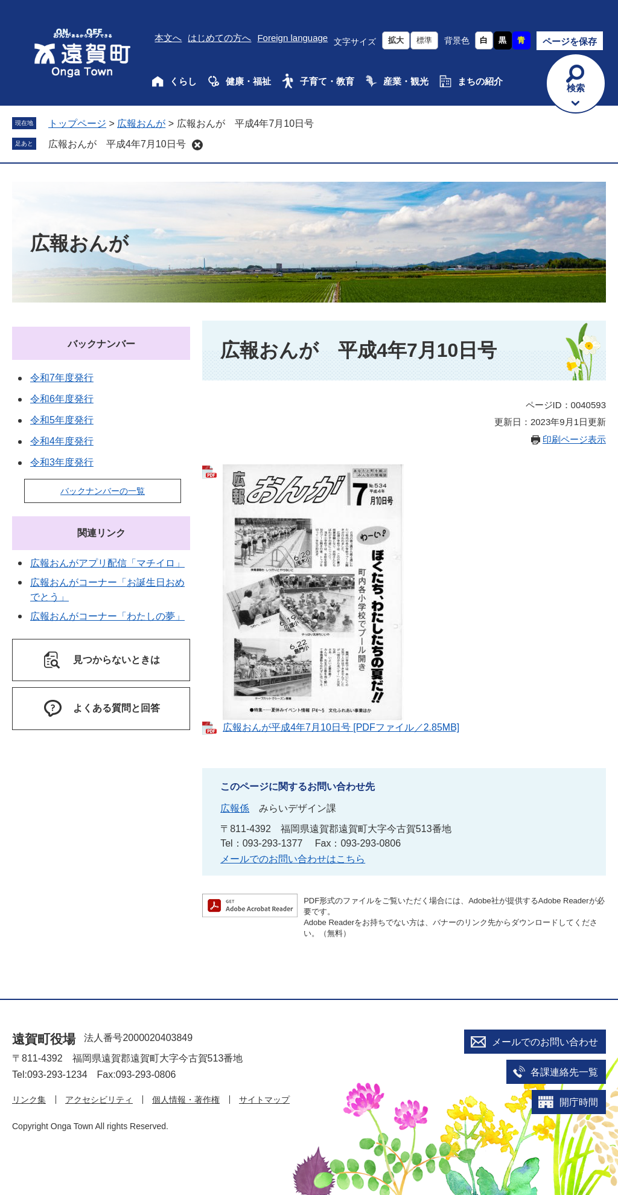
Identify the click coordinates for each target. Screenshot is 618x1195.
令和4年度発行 (62, 441)
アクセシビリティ (99, 1099)
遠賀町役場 (43, 1039)
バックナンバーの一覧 (102, 491)
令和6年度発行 (62, 399)
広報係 (234, 808)
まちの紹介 (480, 81)
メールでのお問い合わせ (545, 1042)
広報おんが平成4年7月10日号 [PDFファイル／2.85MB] (341, 727)
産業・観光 (405, 81)
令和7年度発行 (62, 378)
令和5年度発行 (62, 420)
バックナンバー (101, 344)
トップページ (77, 123)
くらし (183, 81)
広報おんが (141, 123)
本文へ (168, 38)
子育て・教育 (327, 81)
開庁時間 (578, 1102)
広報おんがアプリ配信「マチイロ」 (107, 563)
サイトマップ (264, 1099)
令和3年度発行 (62, 462)
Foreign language (292, 38)
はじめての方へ (219, 38)
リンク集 (29, 1099)
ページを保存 (570, 41)
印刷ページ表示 (574, 439)
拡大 (396, 40)
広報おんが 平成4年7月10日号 (117, 144)
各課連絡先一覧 (564, 1072)
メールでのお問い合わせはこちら (292, 859)
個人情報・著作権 (186, 1099)
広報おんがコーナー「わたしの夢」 (107, 616)
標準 (424, 40)
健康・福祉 (248, 81)
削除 (197, 144)
